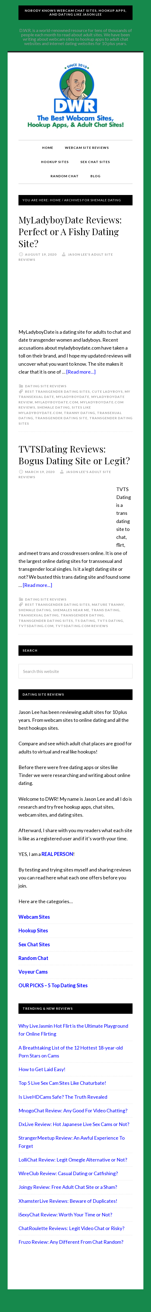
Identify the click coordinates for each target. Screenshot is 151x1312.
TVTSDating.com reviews (81, 638)
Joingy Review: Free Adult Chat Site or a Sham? (67, 1199)
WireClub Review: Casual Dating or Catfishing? (68, 1185)
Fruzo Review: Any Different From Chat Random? (70, 1254)
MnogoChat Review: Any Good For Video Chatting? (72, 1122)
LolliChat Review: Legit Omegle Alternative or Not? (72, 1171)
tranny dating (79, 413)
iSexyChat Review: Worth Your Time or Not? (65, 1226)
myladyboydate (72, 397)
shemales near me (71, 622)
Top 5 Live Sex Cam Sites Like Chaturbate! (62, 1095)
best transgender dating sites (57, 391)
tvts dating (110, 632)
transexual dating (38, 627)
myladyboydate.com (56, 402)
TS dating (85, 632)
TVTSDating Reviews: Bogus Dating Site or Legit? (65, 460)
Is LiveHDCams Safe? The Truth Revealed (62, 1109)
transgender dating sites (45, 632)
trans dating (105, 622)
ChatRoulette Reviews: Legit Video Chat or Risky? (71, 1240)
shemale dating (53, 407)
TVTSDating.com (36, 638)
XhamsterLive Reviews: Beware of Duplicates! (67, 1213)
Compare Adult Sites (75, 96)
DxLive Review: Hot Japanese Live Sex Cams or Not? (73, 1136)
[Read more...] (81, 372)
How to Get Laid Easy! (41, 1081)
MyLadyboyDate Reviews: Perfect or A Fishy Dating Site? (74, 231)
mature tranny (108, 616)
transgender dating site (61, 418)
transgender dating (82, 627)
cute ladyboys (107, 391)
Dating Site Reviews (46, 386)
